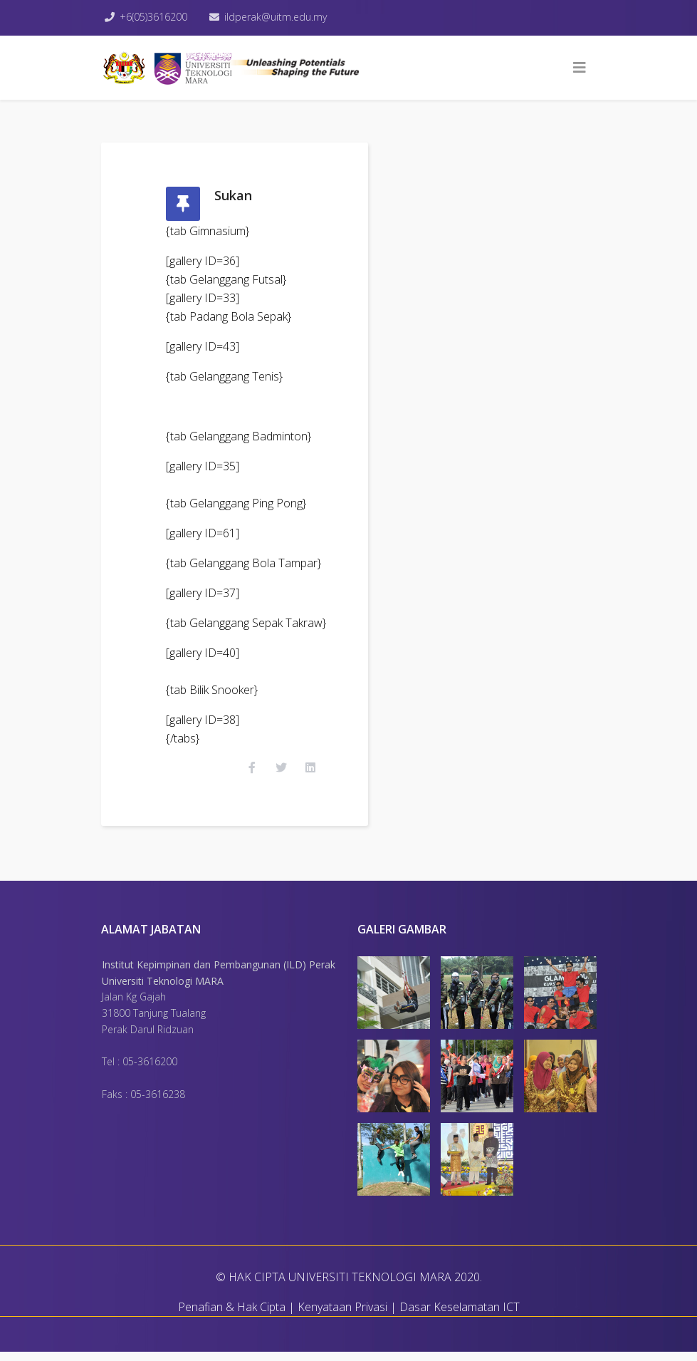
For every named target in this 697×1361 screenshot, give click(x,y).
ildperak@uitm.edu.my (279, 17)
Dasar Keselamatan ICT (459, 1316)
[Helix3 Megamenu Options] (579, 68)
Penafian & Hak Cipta (231, 1316)
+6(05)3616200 (155, 17)
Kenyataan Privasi (342, 1316)
